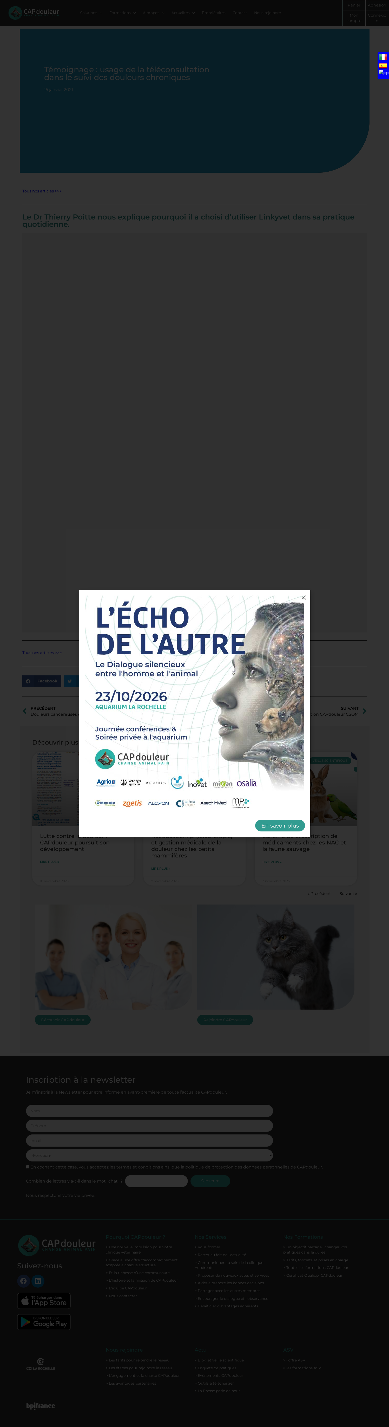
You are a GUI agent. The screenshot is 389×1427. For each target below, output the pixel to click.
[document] (194, 713)
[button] (303, 597)
